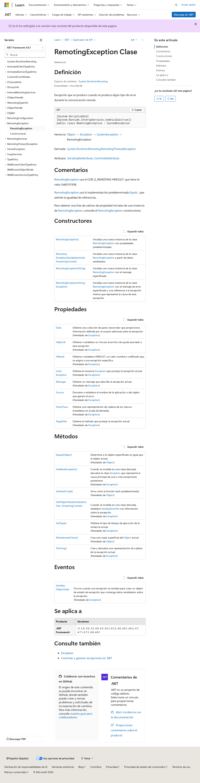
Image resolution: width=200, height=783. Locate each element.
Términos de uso (181, 767)
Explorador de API (83, 39)
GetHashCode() (64, 491)
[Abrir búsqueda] (176, 5)
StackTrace (62, 406)
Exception (86, 134)
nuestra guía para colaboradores (75, 715)
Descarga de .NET (184, 14)
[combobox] (25, 47)
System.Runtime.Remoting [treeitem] (21, 61)
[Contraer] (41, 40)
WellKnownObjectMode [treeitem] (20, 169)
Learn (57, 39)
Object (71, 134)
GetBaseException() (66, 469)
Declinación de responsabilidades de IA (25, 767)
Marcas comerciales (15, 772)
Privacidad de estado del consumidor (144, 767)
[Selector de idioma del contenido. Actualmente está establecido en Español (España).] (17, 758)
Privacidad (111, 767)
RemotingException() (67, 239)
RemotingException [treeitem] (21, 128)
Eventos (160, 70)
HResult (60, 356)
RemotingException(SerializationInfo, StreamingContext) (70, 257)
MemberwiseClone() (67, 537)
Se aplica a (162, 75)
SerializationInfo (110, 508)
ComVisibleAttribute (106, 158)
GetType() (61, 523)
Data (58, 327)
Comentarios (163, 51)
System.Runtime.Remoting (93, 81)
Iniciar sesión (188, 4)
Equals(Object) (64, 454)
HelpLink (61, 342)
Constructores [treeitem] (18, 133)
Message (61, 381)
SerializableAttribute (80, 158)
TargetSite (61, 421)
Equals (133, 192)
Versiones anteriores (63, 767)
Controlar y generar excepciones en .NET (86, 658)
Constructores (164, 56)
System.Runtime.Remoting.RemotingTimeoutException (101, 149)
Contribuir (96, 767)
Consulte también (166, 79)
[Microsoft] (6, 5)
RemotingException (66, 179)
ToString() (61, 548)
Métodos (161, 65)
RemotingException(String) (70, 268)
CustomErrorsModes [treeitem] (18, 76)
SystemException (107, 134)
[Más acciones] (142, 40)
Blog (80, 767)
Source (60, 392)
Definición (162, 46)
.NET (66, 39)
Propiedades (163, 61)
